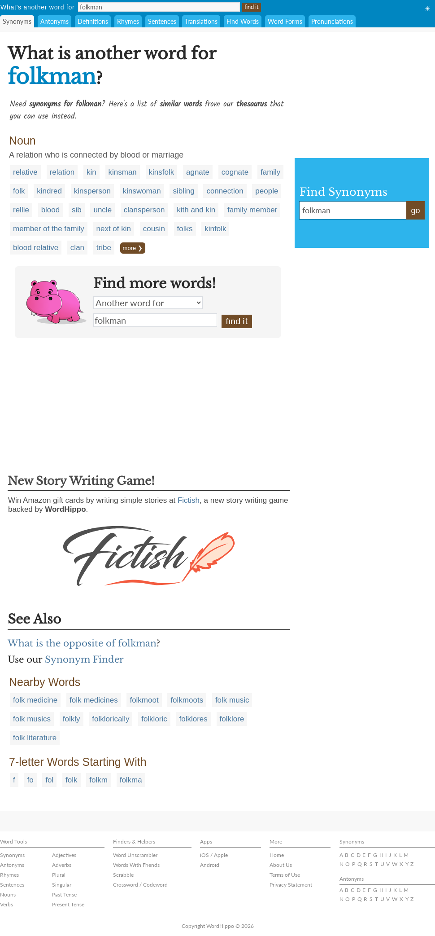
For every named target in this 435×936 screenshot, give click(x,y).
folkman (155, 320)
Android (209, 864)
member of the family (48, 228)
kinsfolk (161, 172)
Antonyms (54, 21)
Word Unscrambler (135, 855)
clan (77, 247)
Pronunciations (332, 21)
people (266, 191)
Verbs (6, 904)
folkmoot (144, 700)
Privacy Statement (291, 884)
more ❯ (133, 248)
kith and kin (196, 210)
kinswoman (142, 191)
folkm (98, 780)
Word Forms (285, 21)
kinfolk (215, 228)
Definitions (93, 21)
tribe (103, 247)
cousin (154, 228)
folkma (131, 780)
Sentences (162, 21)
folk (19, 191)
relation (62, 172)
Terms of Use (285, 874)
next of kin (113, 228)
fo (30, 780)
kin (91, 172)
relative (25, 172)
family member (252, 210)
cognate (235, 172)
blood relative (35, 247)
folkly (71, 719)
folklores (193, 719)
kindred (49, 191)
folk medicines (94, 700)
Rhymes (128, 21)
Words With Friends (136, 864)
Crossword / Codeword (140, 884)
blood (50, 210)
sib (77, 210)
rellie (21, 210)
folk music (232, 700)
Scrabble (123, 874)
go (415, 210)
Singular (61, 884)
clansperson (144, 210)
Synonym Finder (84, 659)
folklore (232, 719)
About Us (281, 864)
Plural (58, 874)
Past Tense (64, 894)
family (270, 172)
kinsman (123, 172)
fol (49, 780)
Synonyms (17, 21)
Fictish (189, 500)
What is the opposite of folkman (82, 643)
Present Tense (68, 904)
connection (224, 191)
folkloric (154, 719)
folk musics (32, 719)
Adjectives (64, 855)
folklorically (110, 719)
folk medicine (35, 700)
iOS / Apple (214, 855)
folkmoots (186, 700)
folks (185, 228)
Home (277, 855)
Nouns (8, 894)
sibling (183, 191)
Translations (201, 21)
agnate (197, 172)
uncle (102, 210)
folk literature (35, 738)
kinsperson (92, 191)
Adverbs (61, 864)
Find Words (242, 21)
